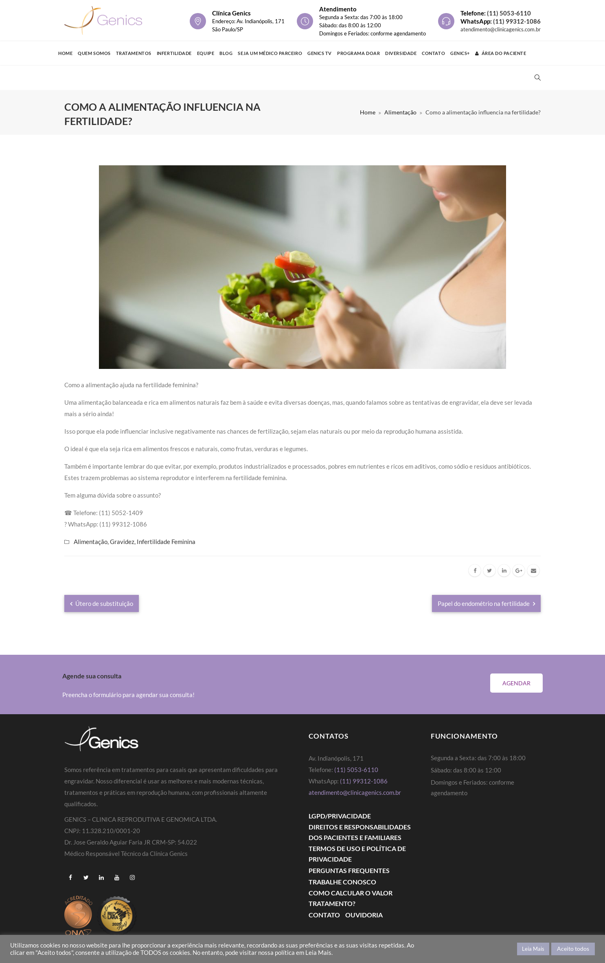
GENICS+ (460, 53)
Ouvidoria (364, 915)
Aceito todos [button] (573, 948)
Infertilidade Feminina (166, 541)
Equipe (205, 53)
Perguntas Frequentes (349, 870)
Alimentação (400, 112)
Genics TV (319, 53)
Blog (225, 53)
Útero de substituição (101, 603)
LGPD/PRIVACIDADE (340, 816)
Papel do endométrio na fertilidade (486, 603)
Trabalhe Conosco (342, 882)
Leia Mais (533, 948)
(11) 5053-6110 (509, 13)
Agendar (516, 683)
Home (65, 53)
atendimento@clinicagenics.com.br (500, 29)
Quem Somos (94, 53)
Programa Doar (358, 53)
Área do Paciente (500, 53)
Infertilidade (174, 53)
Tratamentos (133, 53)
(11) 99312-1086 (517, 21)
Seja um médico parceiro (270, 53)
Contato (433, 53)
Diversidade (400, 53)
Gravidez (122, 541)
